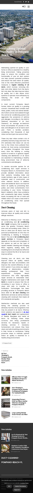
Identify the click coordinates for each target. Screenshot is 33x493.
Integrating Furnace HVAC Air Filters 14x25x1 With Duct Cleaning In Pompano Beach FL (19, 401)
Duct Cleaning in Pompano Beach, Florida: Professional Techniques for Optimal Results (20, 390)
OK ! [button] (9, 486)
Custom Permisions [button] (20, 486)
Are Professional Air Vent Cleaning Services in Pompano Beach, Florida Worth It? (19, 436)
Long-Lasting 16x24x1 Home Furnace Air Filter (20, 413)
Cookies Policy (24, 483)
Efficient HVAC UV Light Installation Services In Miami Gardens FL (19, 378)
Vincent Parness (7, 58)
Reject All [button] (17, 490)
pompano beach (7, 343)
